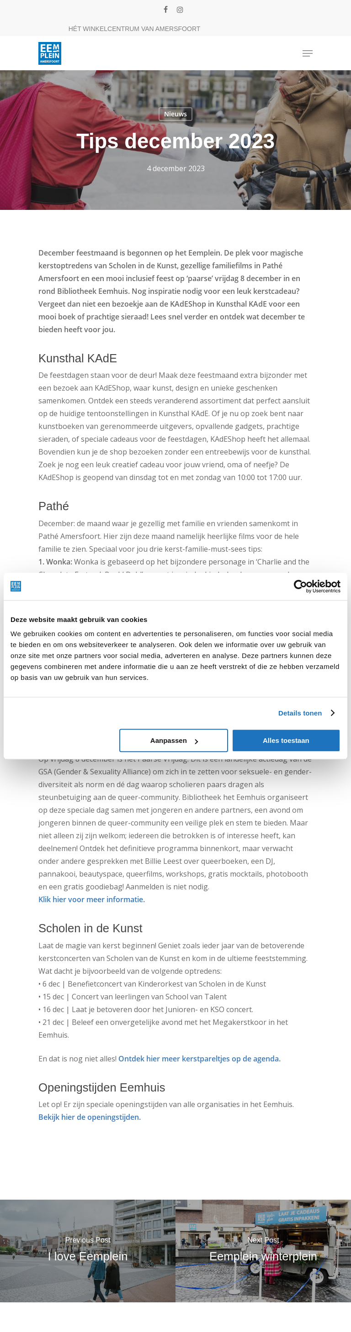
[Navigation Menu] (308, 53)
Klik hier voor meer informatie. (91, 899)
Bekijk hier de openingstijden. (89, 1117)
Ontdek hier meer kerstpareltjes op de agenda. (199, 1059)
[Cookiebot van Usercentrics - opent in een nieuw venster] (300, 586)
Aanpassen (174, 740)
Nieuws (175, 114)
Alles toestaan (286, 740)
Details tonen (300, 713)
